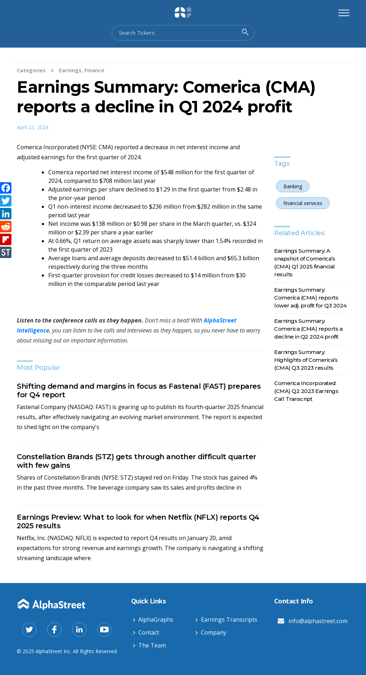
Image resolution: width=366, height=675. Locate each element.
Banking (292, 186)
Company (213, 632)
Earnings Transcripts (229, 619)
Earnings (70, 70)
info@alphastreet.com (317, 621)
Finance (94, 70)
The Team (152, 645)
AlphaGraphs (155, 619)
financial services (302, 203)
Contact (148, 632)
